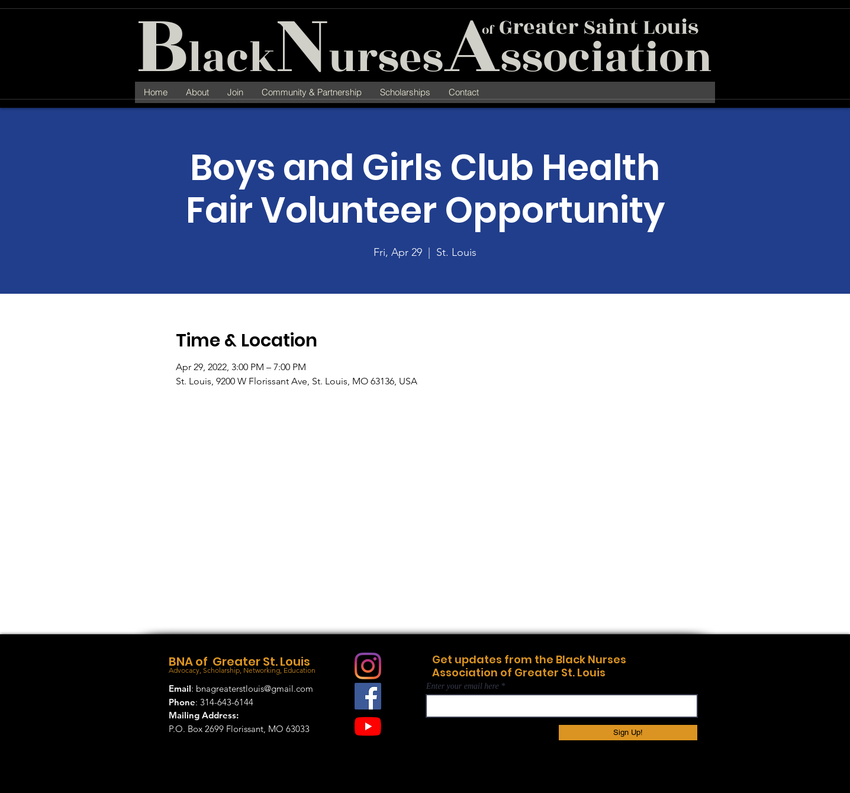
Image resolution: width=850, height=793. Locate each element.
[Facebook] (368, 696)
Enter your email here (462, 686)
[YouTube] (368, 726)
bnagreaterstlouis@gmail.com (254, 688)
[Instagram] (368, 666)
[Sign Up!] (628, 732)
